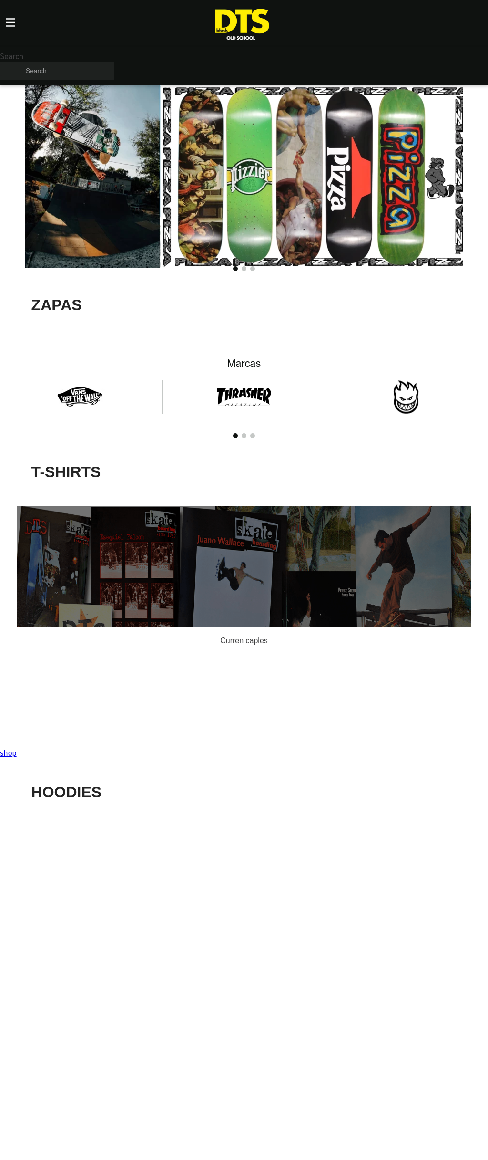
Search (11, 57)
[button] (235, 268)
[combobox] (57, 66)
